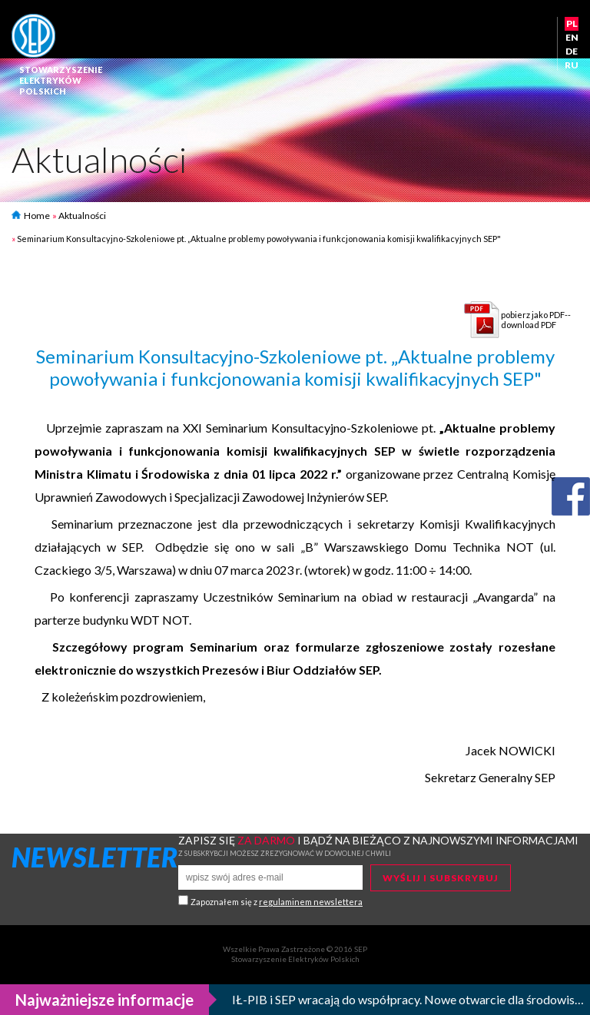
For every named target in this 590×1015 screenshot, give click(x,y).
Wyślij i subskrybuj (441, 878)
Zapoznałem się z (277, 902)
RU (571, 65)
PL (572, 23)
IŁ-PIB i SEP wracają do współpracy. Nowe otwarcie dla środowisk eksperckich (408, 999)
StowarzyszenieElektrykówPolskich (60, 80)
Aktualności (82, 215)
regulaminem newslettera (311, 902)
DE (571, 51)
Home (31, 215)
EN (571, 37)
